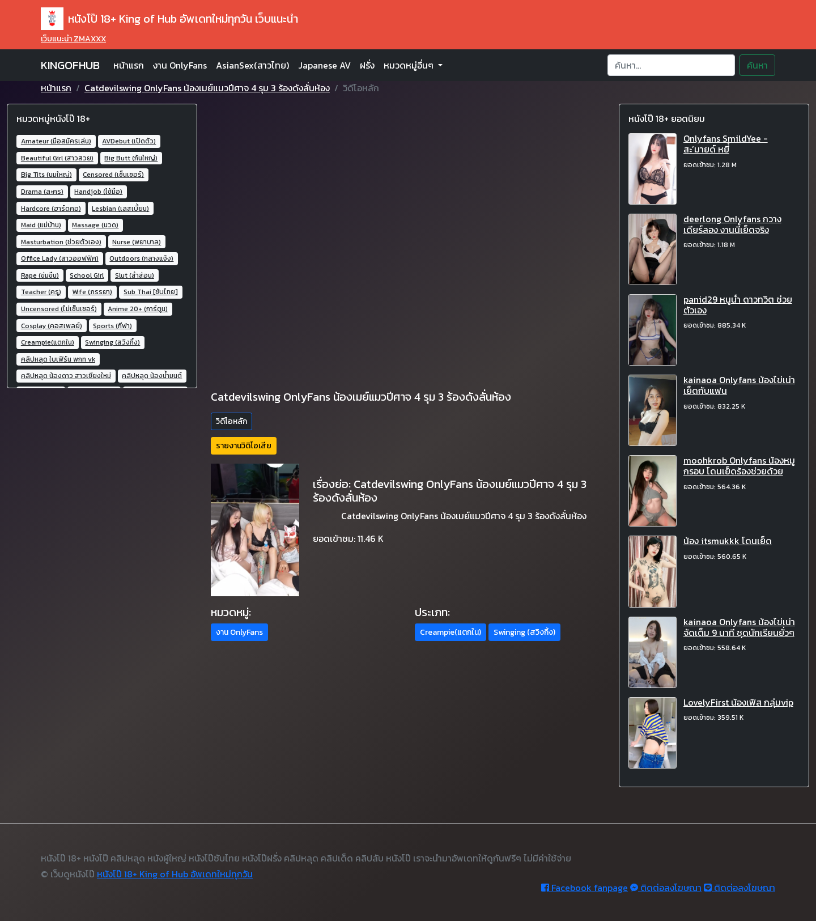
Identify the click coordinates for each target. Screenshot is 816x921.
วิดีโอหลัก (231, 421)
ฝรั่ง (367, 65)
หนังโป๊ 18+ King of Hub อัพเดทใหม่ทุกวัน (175, 874)
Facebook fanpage (584, 887)
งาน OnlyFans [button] (239, 632)
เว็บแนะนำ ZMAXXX (73, 39)
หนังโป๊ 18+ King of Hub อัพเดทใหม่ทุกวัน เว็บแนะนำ (169, 18)
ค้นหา (757, 65)
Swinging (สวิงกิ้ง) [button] (524, 632)
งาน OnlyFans (180, 65)
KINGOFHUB (70, 65)
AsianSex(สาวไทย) (252, 65)
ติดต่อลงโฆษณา (666, 887)
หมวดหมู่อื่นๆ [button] (410, 65)
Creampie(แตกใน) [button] (450, 632)
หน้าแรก (128, 65)
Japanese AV (324, 65)
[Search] (671, 65)
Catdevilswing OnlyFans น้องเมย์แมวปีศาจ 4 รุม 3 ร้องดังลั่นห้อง (207, 88)
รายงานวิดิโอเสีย (243, 446)
